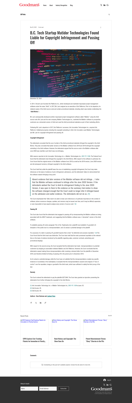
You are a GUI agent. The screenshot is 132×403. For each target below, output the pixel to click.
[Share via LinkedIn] (41, 303)
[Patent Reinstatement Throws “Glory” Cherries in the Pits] (98, 327)
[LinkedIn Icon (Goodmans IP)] (104, 5)
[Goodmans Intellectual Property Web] (107, 5)
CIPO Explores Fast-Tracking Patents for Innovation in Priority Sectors (34, 339)
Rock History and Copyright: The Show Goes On (65, 339)
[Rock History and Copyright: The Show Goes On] (66, 327)
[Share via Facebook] (31, 303)
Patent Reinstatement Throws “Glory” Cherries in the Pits (96, 339)
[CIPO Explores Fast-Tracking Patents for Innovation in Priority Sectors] (35, 327)
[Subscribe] (63, 389)
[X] (101, 5)
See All (110, 315)
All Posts (23, 14)
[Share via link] (45, 303)
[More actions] (101, 27)
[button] (109, 14)
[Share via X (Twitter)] (36, 303)
